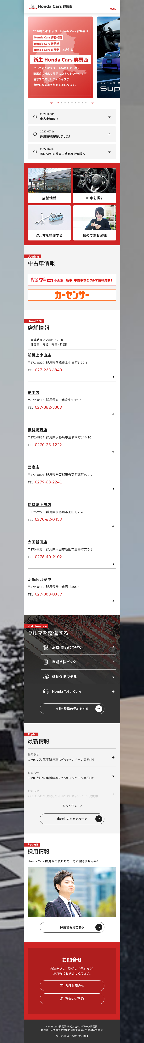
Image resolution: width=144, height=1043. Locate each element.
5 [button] (72, 102)
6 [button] (75, 102)
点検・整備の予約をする (72, 708)
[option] (60, 57)
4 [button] (68, 102)
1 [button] (58, 102)
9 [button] (85, 102)
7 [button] (79, 102)
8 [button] (82, 102)
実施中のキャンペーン (72, 819)
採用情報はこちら (72, 927)
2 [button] (61, 102)
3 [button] (65, 102)
